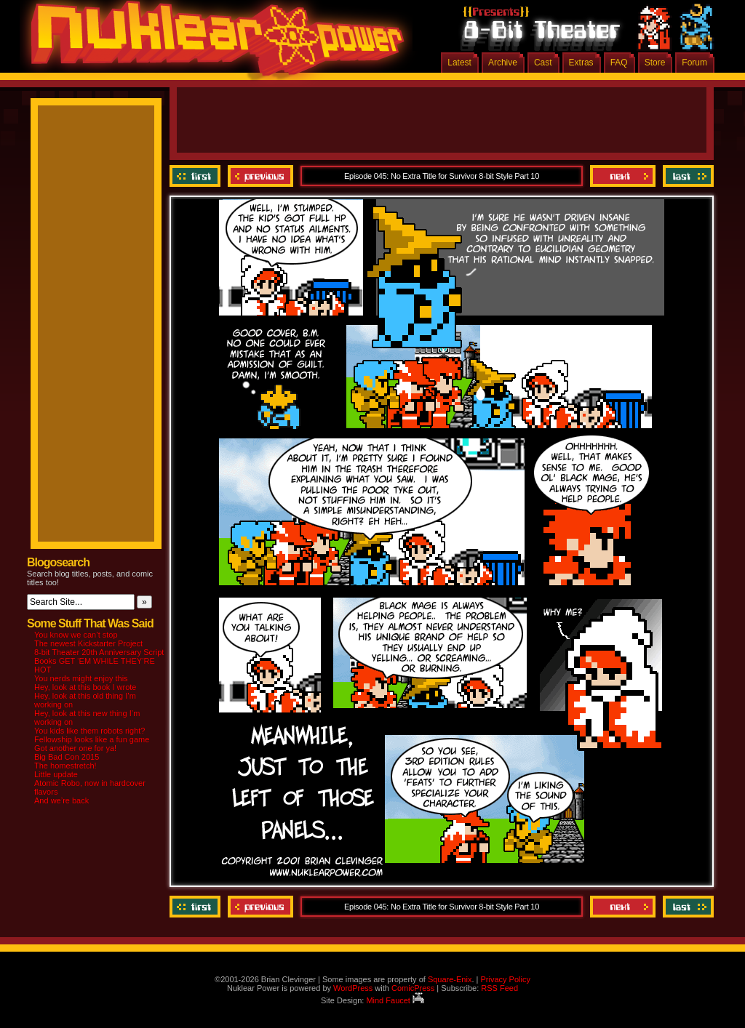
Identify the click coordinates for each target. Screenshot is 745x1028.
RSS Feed (499, 988)
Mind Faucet (395, 1000)
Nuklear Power (212, 43)
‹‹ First (197, 176)
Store (655, 62)
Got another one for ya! (75, 748)
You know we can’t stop (76, 634)
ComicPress (412, 988)
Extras (581, 62)
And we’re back (61, 800)
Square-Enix (450, 979)
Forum (694, 62)
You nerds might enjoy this (81, 678)
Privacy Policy (505, 979)
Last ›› (686, 176)
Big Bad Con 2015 (66, 756)
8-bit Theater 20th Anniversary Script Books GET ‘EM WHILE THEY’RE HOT (99, 661)
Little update (56, 774)
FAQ (619, 62)
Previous (260, 176)
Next (622, 176)
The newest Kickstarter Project (88, 643)
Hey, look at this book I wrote (85, 687)
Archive (502, 62)
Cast (543, 62)
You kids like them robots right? (89, 730)
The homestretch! (65, 765)
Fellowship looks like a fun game (91, 739)
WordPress (352, 988)
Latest (459, 62)
